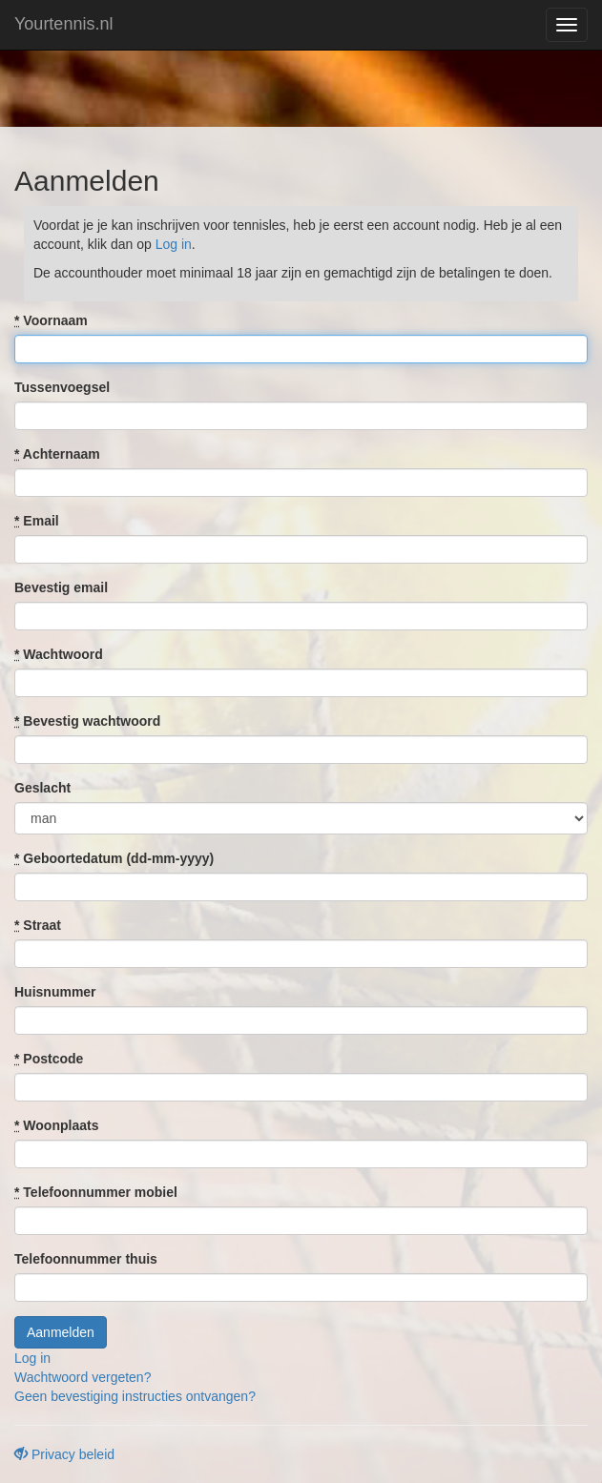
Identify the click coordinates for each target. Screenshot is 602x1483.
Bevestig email (61, 587)
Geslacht (42, 787)
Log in (174, 244)
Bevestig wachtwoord (87, 721)
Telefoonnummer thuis (85, 1259)
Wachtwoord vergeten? (82, 1377)
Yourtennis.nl (63, 23)
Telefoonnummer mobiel (95, 1192)
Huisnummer (55, 991)
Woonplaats (56, 1125)
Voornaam (51, 320)
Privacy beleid (64, 1454)
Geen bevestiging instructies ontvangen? (135, 1396)
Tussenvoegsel (62, 387)
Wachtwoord (58, 654)
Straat (37, 925)
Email (36, 520)
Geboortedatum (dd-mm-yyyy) (114, 858)
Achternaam (57, 454)
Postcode (48, 1058)
